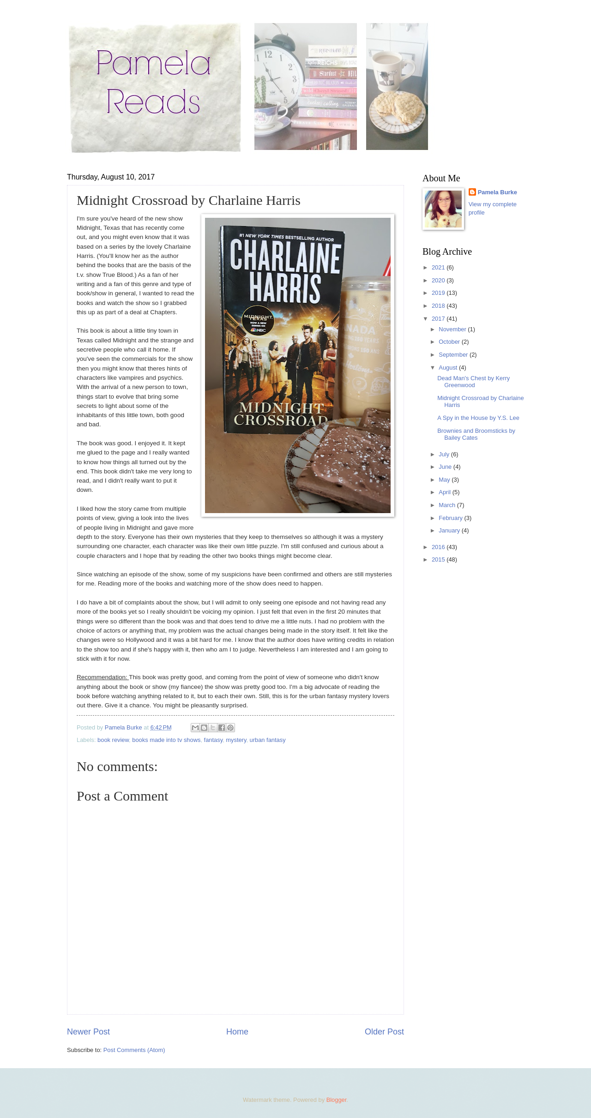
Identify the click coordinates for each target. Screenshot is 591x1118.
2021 (439, 267)
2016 (439, 547)
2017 (439, 318)
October (450, 341)
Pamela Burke (497, 192)
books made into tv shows (166, 739)
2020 (439, 280)
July (445, 454)
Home (237, 1031)
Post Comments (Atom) (134, 1049)
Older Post (384, 1031)
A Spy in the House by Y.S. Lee (478, 417)
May (445, 479)
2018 (439, 305)
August (449, 367)
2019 (439, 292)
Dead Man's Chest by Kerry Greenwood (473, 382)
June (446, 466)
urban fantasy (268, 739)
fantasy (213, 739)
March (448, 505)
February (451, 517)
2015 (439, 559)
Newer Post (88, 1031)
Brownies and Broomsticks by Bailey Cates (476, 434)
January (450, 530)
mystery (236, 739)
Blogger (336, 1099)
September (454, 354)
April (445, 492)
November (453, 329)
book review (113, 739)
